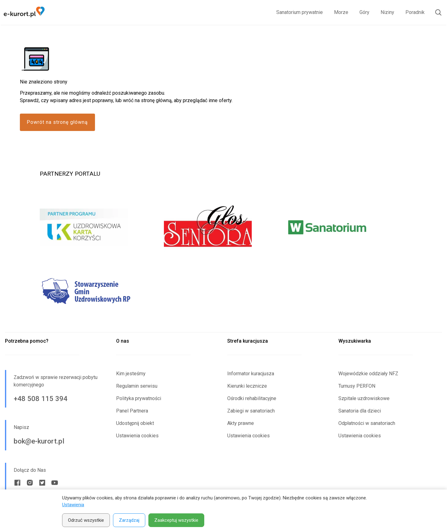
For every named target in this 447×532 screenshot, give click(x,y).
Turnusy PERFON (356, 386)
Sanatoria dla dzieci (359, 411)
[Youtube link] (54, 482)
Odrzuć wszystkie (86, 520)
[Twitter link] (42, 482)
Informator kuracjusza (250, 373)
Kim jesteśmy (131, 373)
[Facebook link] (17, 482)
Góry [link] (364, 12)
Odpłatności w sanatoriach (366, 423)
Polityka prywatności (138, 398)
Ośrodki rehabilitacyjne (251, 398)
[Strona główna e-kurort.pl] (24, 12)
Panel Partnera (132, 411)
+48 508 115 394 (40, 398)
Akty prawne (240, 423)
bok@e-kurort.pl (39, 441)
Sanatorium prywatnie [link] (299, 12)
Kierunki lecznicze (247, 386)
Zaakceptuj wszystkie (176, 520)
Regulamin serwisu (136, 386)
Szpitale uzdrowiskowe (364, 398)
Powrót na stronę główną (57, 122)
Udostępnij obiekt (135, 423)
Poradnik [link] (415, 12)
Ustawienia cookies (137, 436)
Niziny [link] (387, 12)
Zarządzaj (129, 520)
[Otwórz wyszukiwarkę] (436, 12)
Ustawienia (73, 504)
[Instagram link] (30, 482)
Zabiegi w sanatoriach (251, 411)
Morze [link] (341, 12)
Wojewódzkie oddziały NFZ (368, 373)
